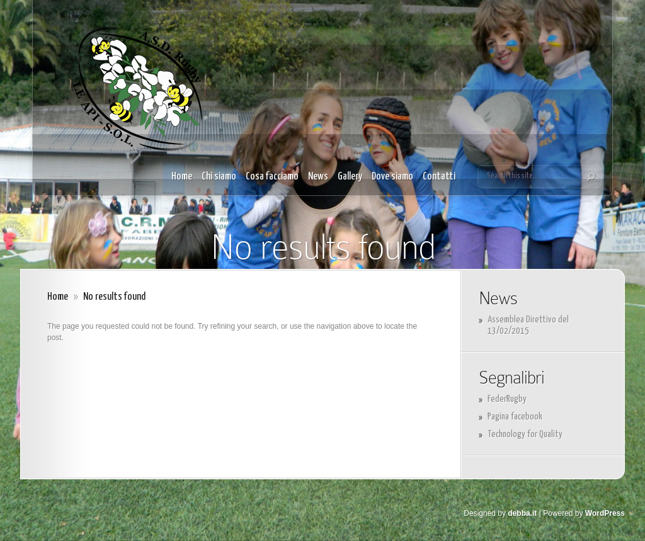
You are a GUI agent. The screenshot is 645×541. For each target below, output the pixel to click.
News (318, 176)
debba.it (522, 513)
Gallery (350, 176)
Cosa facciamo (272, 176)
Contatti (439, 176)
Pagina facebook (515, 416)
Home (181, 176)
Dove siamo (392, 176)
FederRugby (507, 399)
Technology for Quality (525, 434)
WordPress (605, 513)
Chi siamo (219, 176)
